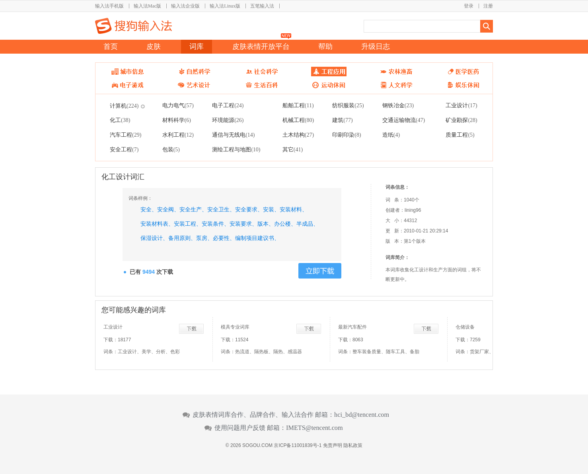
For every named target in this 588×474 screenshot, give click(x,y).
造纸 (391, 135)
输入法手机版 (109, 6)
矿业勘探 (461, 120)
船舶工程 (298, 105)
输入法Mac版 (147, 6)
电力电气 (178, 105)
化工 (120, 120)
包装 (171, 149)
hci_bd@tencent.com (361, 414)
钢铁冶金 (398, 105)
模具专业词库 (235, 327)
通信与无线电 (233, 135)
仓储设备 (465, 327)
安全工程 (124, 149)
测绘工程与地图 (236, 149)
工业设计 (461, 105)
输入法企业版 (185, 6)
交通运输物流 (403, 120)
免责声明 (332, 445)
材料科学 (176, 120)
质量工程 (460, 135)
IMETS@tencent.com (314, 427)
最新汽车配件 (352, 327)
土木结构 (298, 135)
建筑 (342, 120)
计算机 (124, 106)
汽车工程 (125, 135)
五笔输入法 (262, 6)
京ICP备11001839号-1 (297, 445)
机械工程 (298, 120)
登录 (468, 6)
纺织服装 (348, 105)
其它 (292, 149)
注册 (488, 6)
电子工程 (227, 105)
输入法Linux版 (225, 6)
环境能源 (227, 120)
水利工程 (178, 135)
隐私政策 (352, 445)
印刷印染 (346, 135)
